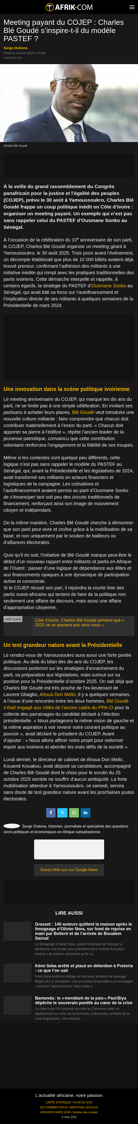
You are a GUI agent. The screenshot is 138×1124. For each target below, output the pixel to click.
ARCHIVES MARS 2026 (55, 1112)
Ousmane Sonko (108, 285)
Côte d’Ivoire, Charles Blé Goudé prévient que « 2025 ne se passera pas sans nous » (79, 622)
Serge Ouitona (16, 48)
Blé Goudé (83, 412)
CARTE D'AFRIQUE (58, 1102)
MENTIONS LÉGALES (84, 1107)
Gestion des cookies (85, 1112)
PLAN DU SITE (82, 1102)
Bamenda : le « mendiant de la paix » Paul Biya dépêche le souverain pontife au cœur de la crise (83, 1000)
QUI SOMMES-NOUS (53, 1107)
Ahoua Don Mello (57, 694)
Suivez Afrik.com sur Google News (69, 870)
